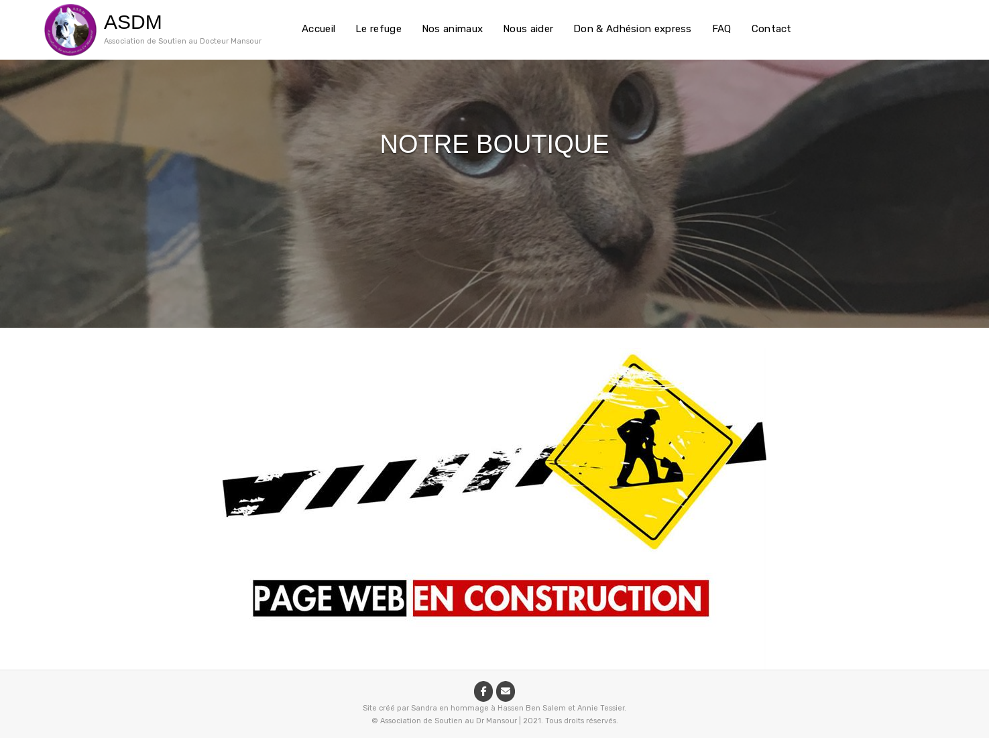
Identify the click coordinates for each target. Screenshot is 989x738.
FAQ (722, 29)
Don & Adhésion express (632, 29)
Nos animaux (452, 29)
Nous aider (528, 29)
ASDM (133, 22)
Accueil (318, 29)
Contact (772, 29)
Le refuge (378, 29)
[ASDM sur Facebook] (483, 691)
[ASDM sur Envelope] (505, 691)
